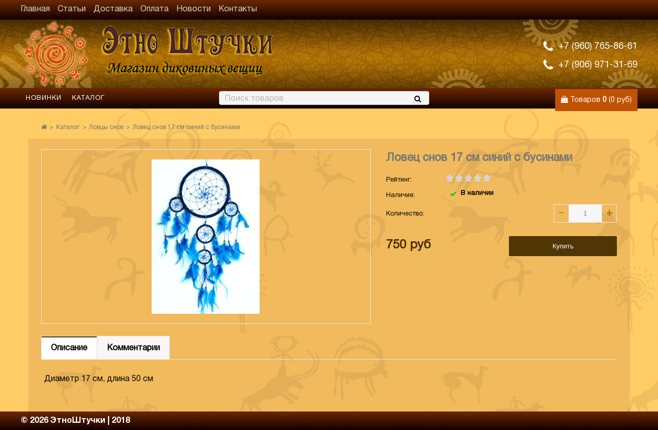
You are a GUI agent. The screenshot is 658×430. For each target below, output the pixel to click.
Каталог (88, 98)
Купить (563, 246)
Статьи (72, 9)
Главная (35, 9)
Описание (69, 348)
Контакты (237, 9)
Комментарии (133, 348)
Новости (193, 9)
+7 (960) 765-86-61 (597, 46)
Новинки (44, 98)
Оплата (154, 9)
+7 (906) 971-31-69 (597, 65)
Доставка (113, 9)
